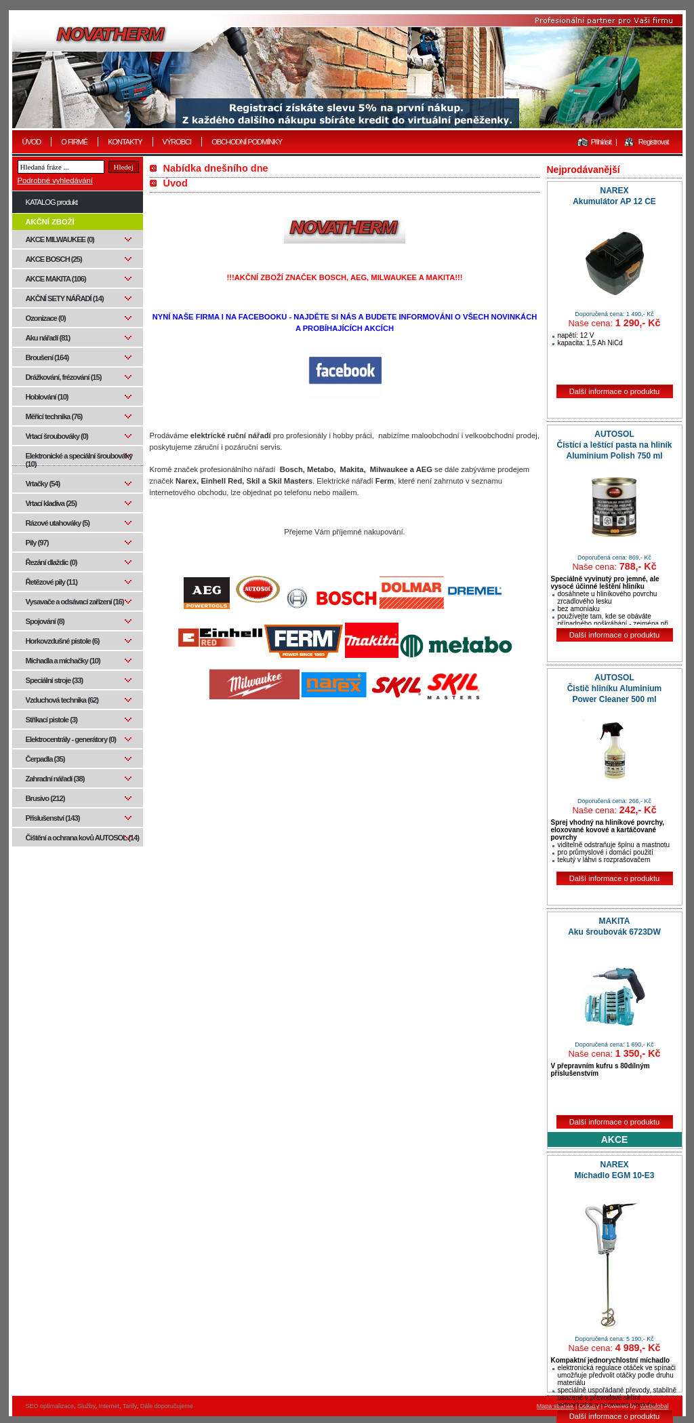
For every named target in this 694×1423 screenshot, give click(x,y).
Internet (108, 1406)
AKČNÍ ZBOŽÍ (50, 222)
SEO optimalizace (50, 1406)
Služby (86, 1406)
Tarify (130, 1406)
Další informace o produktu (614, 391)
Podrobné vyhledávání (55, 180)
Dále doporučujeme (166, 1406)
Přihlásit (601, 142)
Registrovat (653, 142)
